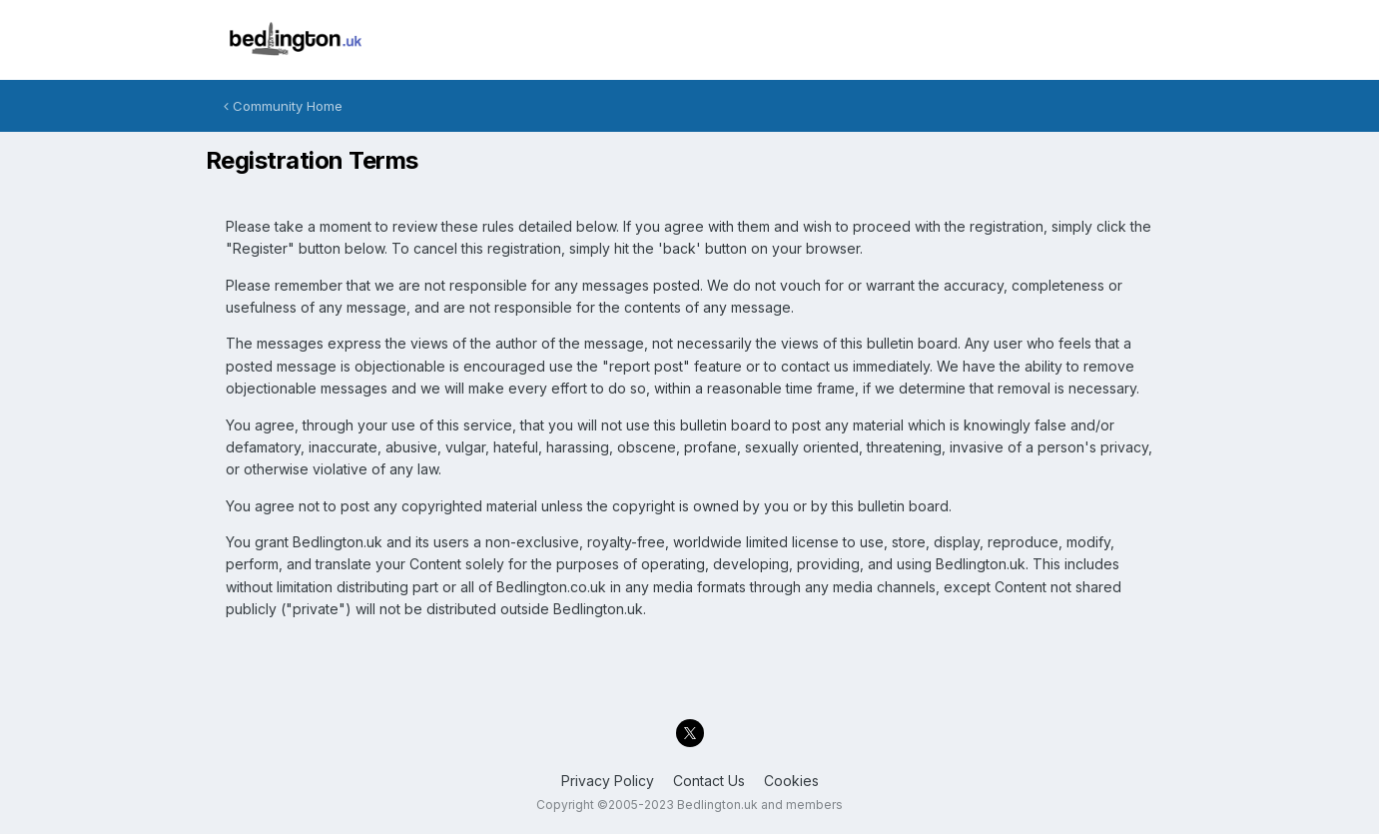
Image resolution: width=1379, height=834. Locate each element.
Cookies (791, 780)
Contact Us (709, 780)
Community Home (283, 106)
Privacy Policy (607, 780)
